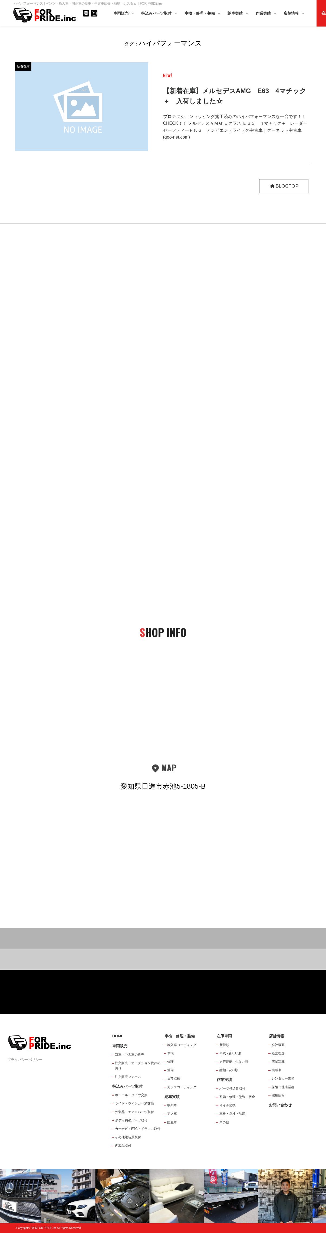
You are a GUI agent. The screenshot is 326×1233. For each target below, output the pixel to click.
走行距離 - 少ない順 (233, 1062)
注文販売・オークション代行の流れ (137, 1065)
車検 (170, 1053)
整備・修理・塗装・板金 (237, 1097)
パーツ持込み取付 (232, 1088)
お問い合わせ (280, 1105)
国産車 (172, 1122)
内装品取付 (123, 1145)
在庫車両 (224, 1036)
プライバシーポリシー (24, 1060)
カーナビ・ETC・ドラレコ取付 (137, 1129)
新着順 (224, 1045)
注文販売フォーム (128, 1077)
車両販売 (124, 13)
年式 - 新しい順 (230, 1053)
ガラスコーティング (181, 1087)
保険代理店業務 (283, 1087)
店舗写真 (278, 1062)
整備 (170, 1070)
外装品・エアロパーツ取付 (134, 1112)
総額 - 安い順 (229, 1070)
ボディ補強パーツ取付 (131, 1120)
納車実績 (238, 13)
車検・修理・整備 (203, 13)
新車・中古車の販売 (129, 1055)
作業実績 (266, 13)
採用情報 (278, 1095)
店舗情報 (294, 13)
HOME (118, 1036)
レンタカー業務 (283, 1078)
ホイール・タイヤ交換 (131, 1095)
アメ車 (172, 1114)
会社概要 (278, 1045)
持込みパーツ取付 (159, 13)
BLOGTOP (283, 186)
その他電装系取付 (128, 1137)
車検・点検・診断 (232, 1114)
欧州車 (172, 1105)
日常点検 (173, 1078)
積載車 (276, 1070)
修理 (170, 1062)
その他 (224, 1122)
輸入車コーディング (181, 1045)
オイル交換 (227, 1105)
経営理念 (278, 1053)
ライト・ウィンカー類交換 (134, 1103)
